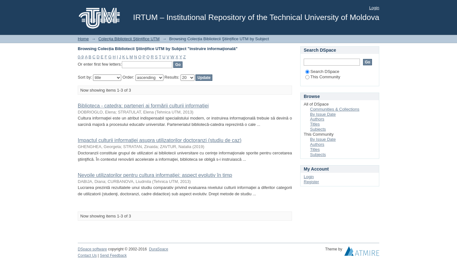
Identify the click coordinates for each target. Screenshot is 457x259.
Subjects (318, 129)
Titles (315, 124)
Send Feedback (113, 255)
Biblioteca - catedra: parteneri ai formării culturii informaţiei (143, 105)
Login (374, 7)
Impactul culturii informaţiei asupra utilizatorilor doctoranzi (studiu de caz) (160, 140)
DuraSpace (158, 249)
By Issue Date (323, 114)
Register (311, 181)
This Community (322, 76)
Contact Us (87, 255)
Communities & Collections (334, 109)
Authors (317, 119)
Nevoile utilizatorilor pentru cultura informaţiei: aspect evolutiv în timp (155, 175)
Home (83, 38)
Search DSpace (322, 71)
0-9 (81, 57)
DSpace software (92, 249)
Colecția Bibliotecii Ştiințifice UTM (129, 38)
